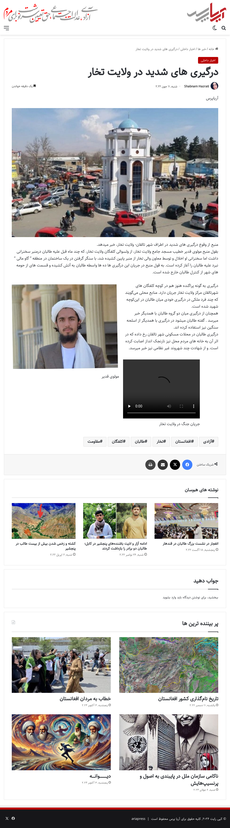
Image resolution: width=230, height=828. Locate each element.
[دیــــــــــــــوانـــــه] (61, 742)
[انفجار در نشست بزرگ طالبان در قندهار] (186, 521)
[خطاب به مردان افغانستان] (61, 665)
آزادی (207, 441)
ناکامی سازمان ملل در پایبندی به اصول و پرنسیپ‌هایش (179, 779)
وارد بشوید (169, 597)
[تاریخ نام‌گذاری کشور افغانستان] (168, 665)
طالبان (140, 441)
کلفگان (117, 441)
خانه (213, 49)
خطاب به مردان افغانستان (85, 699)
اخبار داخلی (187, 49)
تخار (160, 441)
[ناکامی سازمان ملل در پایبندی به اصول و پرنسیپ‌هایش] (168, 742)
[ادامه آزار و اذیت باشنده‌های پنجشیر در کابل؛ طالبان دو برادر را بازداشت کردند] (115, 521)
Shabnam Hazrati (196, 86)
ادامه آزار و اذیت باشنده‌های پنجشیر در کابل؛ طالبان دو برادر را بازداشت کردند (115, 546)
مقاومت (93, 441)
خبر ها (202, 49)
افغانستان (183, 441)
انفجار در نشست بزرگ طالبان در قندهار (190, 543)
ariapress (138, 818)
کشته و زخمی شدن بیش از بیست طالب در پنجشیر (45, 546)
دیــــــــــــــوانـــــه (100, 776)
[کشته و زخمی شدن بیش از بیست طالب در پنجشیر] (43, 521)
